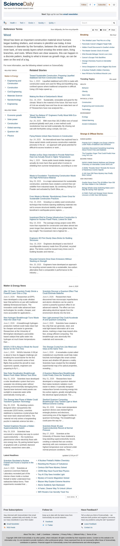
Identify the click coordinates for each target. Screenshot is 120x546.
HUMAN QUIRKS (85, 139)
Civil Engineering (14, 92)
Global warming (13, 128)
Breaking (84, 35)
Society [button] (41, 23)
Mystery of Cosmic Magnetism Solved (53, 478)
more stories (72, 497)
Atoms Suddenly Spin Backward (51, 485)
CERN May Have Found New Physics (53, 471)
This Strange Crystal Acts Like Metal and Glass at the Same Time (59, 348)
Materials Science (14, 96)
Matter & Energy (11, 76)
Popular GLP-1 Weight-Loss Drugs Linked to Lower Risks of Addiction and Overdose (98, 143)
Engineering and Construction (14, 82)
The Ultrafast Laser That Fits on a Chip (96, 40)
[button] (95, 30)
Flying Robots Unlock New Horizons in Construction (51, 136)
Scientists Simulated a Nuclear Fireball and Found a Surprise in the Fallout (18, 463)
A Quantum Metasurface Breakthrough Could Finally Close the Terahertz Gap (59, 374)
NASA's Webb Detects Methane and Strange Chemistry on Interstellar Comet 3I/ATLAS (98, 163)
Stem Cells (86, 95)
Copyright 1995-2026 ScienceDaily (19, 538)
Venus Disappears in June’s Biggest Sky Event (99, 67)
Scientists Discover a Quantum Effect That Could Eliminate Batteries (60, 292)
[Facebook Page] (90, 4)
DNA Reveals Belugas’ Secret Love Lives (97, 54)
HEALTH (83, 84)
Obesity (85, 91)
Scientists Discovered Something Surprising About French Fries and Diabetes (98, 149)
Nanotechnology (14, 100)
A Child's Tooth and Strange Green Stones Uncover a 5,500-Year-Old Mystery (97, 194)
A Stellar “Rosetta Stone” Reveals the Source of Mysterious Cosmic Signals (98, 169)
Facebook (49, 522)
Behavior (85, 88)
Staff (38, 534)
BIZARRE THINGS (86, 159)
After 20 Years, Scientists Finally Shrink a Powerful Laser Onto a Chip (21, 292)
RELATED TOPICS (11, 70)
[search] (114, 23)
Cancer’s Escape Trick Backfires (94, 57)
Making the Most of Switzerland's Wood (46, 97)
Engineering (12, 104)
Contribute (46, 534)
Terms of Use (91, 534)
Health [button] (13, 23)
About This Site (29, 534)
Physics (10, 136)
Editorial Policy (79, 534)
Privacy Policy (66, 534)
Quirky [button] (52, 23)
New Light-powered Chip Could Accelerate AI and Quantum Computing (60, 319)
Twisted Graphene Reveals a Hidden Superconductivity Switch (19, 427)
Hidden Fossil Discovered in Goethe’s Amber (98, 47)
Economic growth (14, 115)
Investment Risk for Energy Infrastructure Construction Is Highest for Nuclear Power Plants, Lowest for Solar (53, 218)
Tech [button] (22, 23)
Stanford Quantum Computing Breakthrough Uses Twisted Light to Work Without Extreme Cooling (60, 402)
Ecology (85, 117)
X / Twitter (49, 525)
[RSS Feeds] (109, 4)
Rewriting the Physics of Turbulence (53, 464)
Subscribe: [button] (102, 5)
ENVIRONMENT (85, 113)
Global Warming (88, 120)
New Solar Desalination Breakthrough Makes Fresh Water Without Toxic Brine (20, 374)
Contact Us (88, 527)
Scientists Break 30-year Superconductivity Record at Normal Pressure (58, 428)
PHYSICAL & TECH (86, 99)
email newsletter (70, 14)
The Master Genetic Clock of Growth (95, 51)
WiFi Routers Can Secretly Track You (53, 492)
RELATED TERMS (10, 110)
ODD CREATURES (86, 179)
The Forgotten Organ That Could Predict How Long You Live (98, 154)
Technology (86, 109)
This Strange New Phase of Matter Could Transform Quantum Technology (21, 401)
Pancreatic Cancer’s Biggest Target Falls (97, 44)
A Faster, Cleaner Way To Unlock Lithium (55, 488)
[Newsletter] (114, 4)
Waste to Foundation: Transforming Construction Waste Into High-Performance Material (53, 177)
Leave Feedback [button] (90, 524)
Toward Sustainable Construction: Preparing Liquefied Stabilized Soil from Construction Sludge (52, 77)
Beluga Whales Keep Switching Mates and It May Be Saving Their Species (98, 189)
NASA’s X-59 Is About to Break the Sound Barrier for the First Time (21, 348)
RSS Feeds (11, 527)
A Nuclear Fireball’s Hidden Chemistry (53, 461)
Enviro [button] (32, 23)
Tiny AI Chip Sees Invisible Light (51, 474)
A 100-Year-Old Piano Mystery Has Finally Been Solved (97, 174)
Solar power (12, 119)
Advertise (55, 534)
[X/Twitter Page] (94, 4)
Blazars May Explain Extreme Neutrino (54, 482)
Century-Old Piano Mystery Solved (52, 467)
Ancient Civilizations (89, 124)
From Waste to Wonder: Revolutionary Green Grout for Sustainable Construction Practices (52, 197)
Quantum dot (12, 132)
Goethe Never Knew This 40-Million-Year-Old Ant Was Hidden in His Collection (98, 183)
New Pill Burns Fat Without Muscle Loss (96, 73)
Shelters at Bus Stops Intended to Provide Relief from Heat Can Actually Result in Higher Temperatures (52, 156)
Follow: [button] (83, 5)
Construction (12, 88)
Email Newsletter (13, 524)
